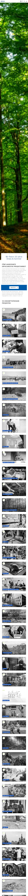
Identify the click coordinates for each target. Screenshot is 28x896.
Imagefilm (13, 302)
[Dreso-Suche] (25, 1)
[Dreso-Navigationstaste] (26, 1)
